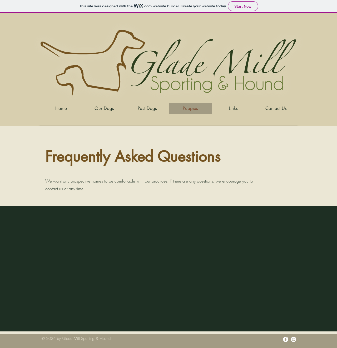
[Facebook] (285, 339)
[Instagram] (293, 339)
